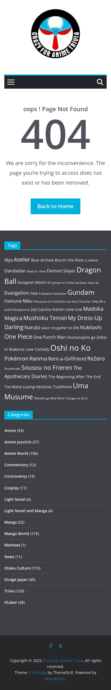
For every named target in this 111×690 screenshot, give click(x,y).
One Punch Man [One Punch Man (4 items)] (49, 337)
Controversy (15, 476)
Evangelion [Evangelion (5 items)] (16, 293)
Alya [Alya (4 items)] (8, 260)
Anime (10, 430)
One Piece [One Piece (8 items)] (18, 336)
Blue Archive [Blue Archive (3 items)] (42, 260)
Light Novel (14, 499)
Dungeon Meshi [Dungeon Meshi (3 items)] (32, 282)
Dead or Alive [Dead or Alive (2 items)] (36, 271)
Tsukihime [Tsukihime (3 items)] (62, 386)
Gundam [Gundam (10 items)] (80, 292)
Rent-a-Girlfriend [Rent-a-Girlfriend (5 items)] (67, 358)
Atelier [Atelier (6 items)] (22, 259)
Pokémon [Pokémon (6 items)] (16, 358)
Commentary (16, 464)
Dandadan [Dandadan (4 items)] (15, 271)
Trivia (9, 590)
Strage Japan (16, 579)
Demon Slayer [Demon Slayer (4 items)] (61, 271)
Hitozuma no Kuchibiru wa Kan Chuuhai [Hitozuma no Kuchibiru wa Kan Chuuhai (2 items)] (62, 301)
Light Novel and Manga (25, 510)
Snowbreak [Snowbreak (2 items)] (12, 369)
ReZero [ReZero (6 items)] (96, 358)
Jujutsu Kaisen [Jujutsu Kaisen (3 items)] (52, 309)
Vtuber (10, 602)
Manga (10, 522)
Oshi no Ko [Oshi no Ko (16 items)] (70, 347)
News (9, 556)
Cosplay (11, 487)
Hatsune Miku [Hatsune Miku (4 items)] (18, 301)
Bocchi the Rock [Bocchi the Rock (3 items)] (69, 260)
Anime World (16, 453)
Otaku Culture (17, 568)
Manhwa (12, 545)
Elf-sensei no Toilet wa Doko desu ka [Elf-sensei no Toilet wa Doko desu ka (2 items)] (73, 283)
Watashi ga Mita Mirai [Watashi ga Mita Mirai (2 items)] (49, 398)
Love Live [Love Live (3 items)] (74, 309)
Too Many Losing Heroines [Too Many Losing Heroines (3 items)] (28, 386)
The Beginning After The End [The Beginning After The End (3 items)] (74, 376)
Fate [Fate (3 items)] (34, 293)
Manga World (16, 533)
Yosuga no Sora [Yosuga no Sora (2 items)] (76, 398)
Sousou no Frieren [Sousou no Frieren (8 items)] (46, 367)
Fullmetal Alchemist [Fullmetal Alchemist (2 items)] (52, 294)
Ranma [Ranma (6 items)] (38, 358)
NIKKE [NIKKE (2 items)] (45, 328)
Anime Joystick (17, 442)
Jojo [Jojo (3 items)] (34, 309)
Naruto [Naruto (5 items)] (32, 327)
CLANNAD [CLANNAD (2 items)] (91, 260)
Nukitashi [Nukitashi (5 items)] (91, 327)
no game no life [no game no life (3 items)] (65, 327)
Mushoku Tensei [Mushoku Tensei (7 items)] (45, 318)
